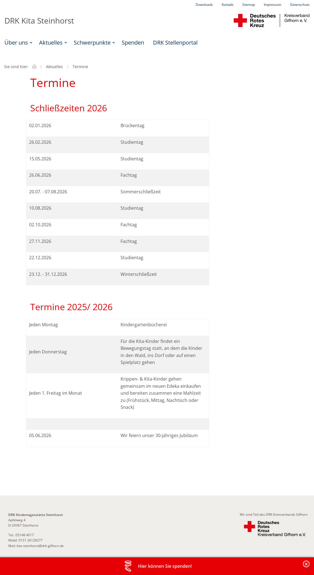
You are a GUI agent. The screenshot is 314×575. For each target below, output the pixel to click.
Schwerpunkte (92, 42)
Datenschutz (300, 4)
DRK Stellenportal (175, 42)
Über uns (16, 42)
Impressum (272, 4)
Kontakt (227, 4)
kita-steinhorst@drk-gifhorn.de (40, 545)
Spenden (133, 42)
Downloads (204, 4)
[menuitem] (17, 43)
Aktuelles (51, 42)
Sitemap (248, 4)
